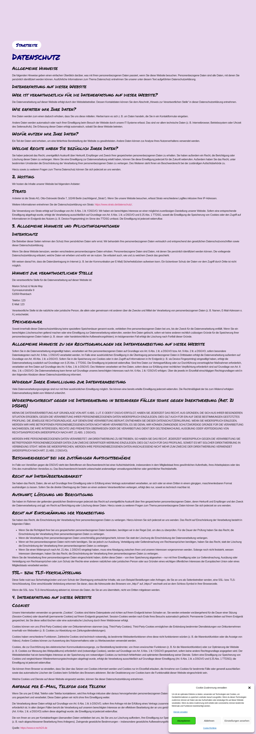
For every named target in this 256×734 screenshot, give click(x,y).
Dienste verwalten (180, 712)
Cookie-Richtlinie (209, 728)
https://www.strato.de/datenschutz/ (113, 204)
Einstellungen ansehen (236, 720)
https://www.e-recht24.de (33, 728)
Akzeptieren (183, 720)
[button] (249, 687)
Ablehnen (209, 720)
